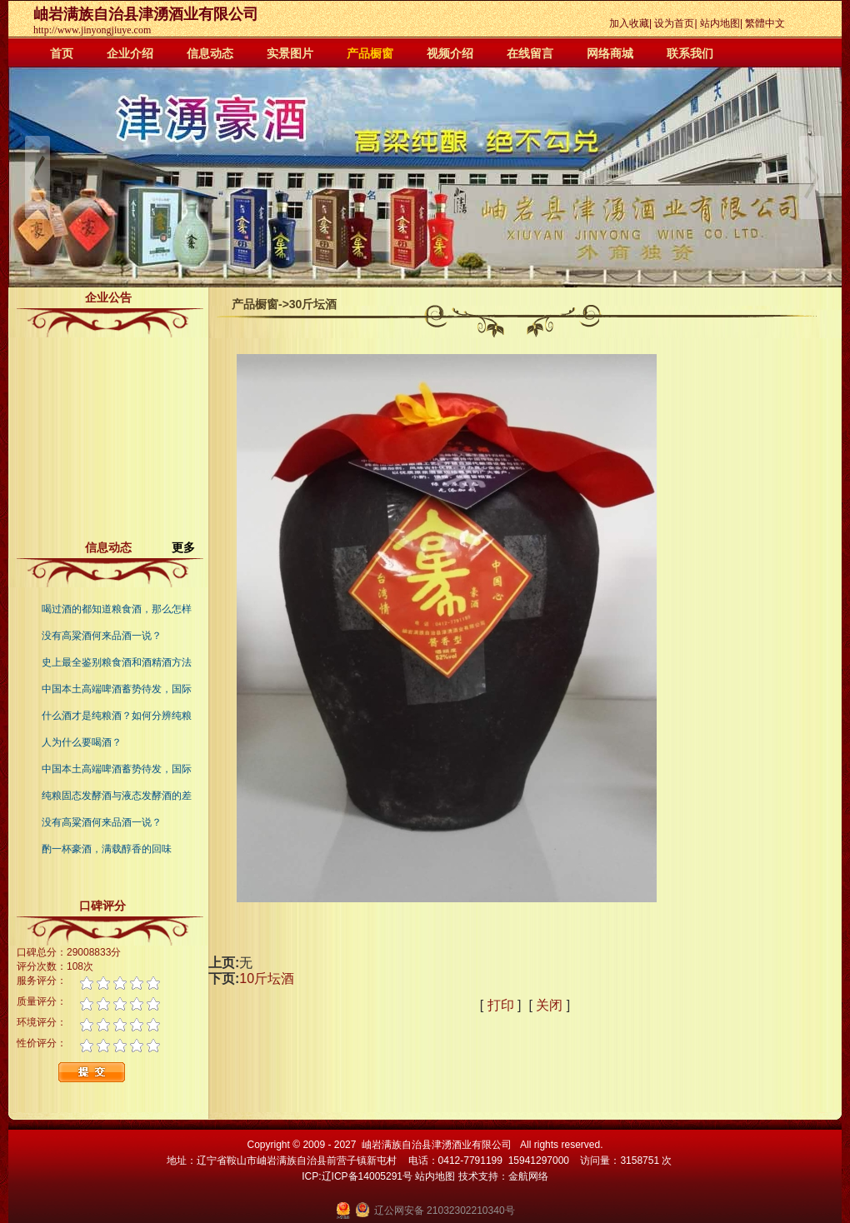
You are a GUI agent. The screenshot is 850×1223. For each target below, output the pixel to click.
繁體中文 (765, 23)
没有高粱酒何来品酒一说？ (102, 635)
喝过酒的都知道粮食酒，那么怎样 (117, 609)
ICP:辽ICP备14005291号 (357, 1176)
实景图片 (290, 53)
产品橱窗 (370, 53)
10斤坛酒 (266, 978)
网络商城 (610, 53)
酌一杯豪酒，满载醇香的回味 (107, 849)
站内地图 (720, 23)
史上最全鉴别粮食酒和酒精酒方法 (117, 662)
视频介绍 (450, 53)
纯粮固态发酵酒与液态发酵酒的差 (117, 795)
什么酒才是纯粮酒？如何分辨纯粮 (117, 715)
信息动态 (210, 53)
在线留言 (530, 53)
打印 (501, 1005)
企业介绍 (130, 53)
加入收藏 (629, 23)
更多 (190, 547)
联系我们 (690, 53)
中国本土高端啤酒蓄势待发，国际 (117, 689)
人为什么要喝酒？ (82, 742)
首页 (61, 53)
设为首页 (674, 23)
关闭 (549, 1005)
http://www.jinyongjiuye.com (92, 30)
